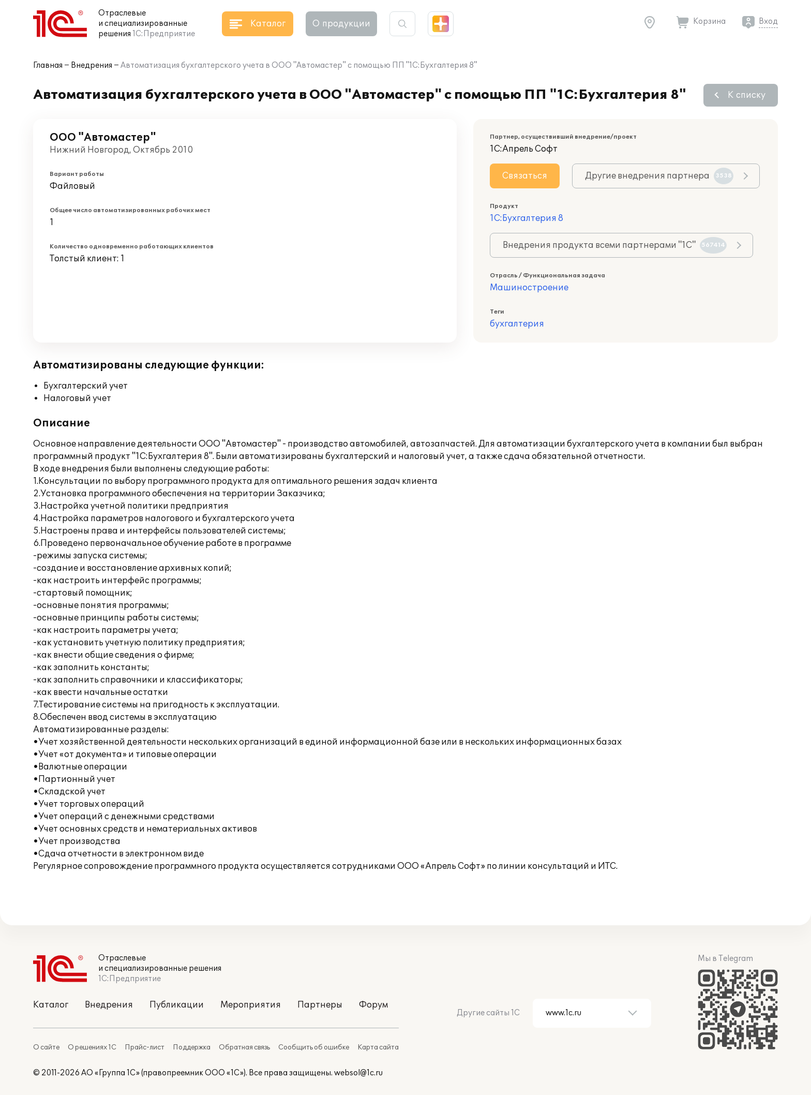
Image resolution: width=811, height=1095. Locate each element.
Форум (373, 1005)
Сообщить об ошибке (313, 1047)
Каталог (50, 1005)
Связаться (524, 176)
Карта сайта (378, 1047)
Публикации (176, 1005)
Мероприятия (250, 1005)
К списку (746, 95)
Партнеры (319, 1005)
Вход (768, 21)
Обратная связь (244, 1047)
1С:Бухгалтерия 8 (526, 218)
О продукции (341, 24)
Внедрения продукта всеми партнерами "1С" (615, 245)
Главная (48, 65)
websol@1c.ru (358, 1073)
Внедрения (91, 65)
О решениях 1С (92, 1047)
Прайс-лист (144, 1047)
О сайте (46, 1047)
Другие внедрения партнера (659, 176)
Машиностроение (529, 288)
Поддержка (192, 1047)
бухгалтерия (517, 324)
